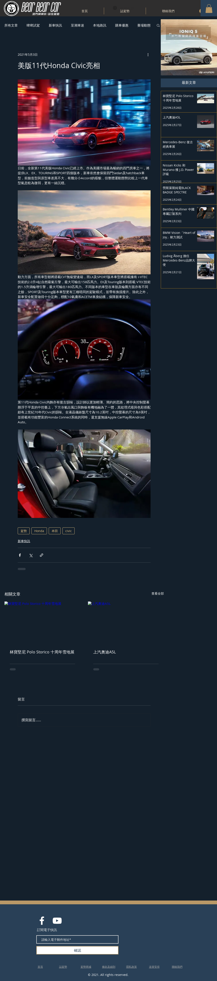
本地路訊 (99, 25)
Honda (39, 531)
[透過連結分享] (41, 555)
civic (68, 531)
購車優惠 (121, 25)
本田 (55, 531)
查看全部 (157, 593)
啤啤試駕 (33, 25)
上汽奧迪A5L (104, 652)
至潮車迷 (77, 25)
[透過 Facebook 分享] (20, 555)
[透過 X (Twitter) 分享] (31, 555)
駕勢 (24, 531)
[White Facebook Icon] (41, 920)
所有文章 (11, 25)
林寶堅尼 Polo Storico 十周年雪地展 (42, 652)
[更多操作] (148, 54)
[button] (209, 8)
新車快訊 (55, 25)
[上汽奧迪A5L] (126, 622)
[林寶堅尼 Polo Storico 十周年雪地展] (42, 622)
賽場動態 (144, 25)
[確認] (77, 950)
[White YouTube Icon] (57, 920)
